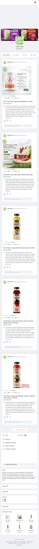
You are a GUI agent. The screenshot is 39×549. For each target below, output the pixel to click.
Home (7, 541)
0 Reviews (13, 96)
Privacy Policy (23, 541)
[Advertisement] (19, 17)
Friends (4, 491)
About (11, 541)
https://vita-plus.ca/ (11, 464)
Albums (4, 486)
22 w (8, 63)
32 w (8, 358)
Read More (8, 118)
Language (19, 545)
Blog (19, 543)
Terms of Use (30, 541)
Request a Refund (13, 543)
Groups (4, 506)
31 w (8, 210)
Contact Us (16, 541)
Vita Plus (19, 46)
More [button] (28, 543)
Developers (23, 543)
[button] (35, 2)
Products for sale (7, 511)
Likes (3, 497)
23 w (8, 137)
